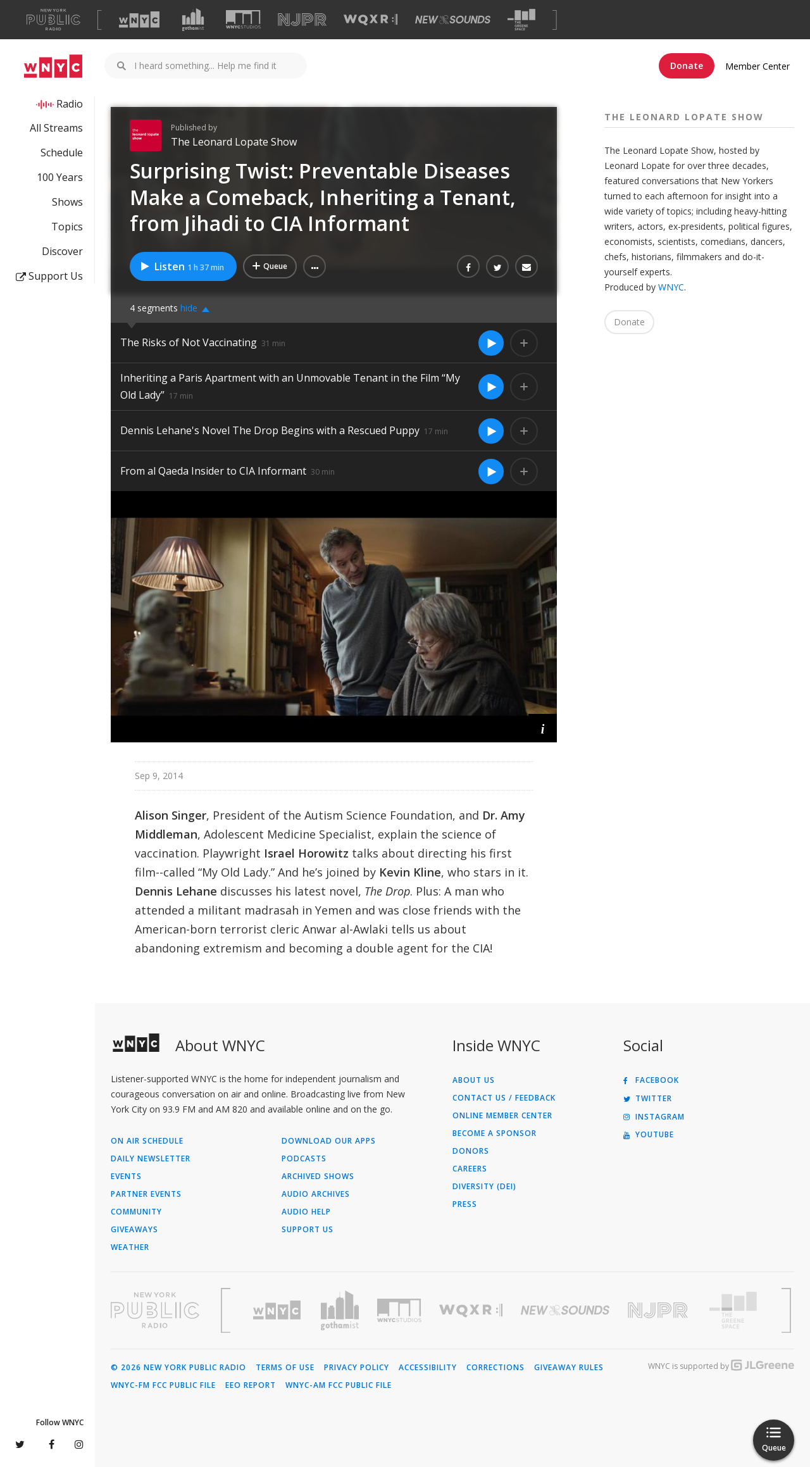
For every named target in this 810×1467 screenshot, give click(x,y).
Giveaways (134, 1229)
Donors (470, 1151)
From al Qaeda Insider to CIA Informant (213, 471)
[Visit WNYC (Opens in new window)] (139, 19)
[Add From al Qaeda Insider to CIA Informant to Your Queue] (524, 471)
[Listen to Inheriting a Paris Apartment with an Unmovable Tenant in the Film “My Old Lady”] (491, 386)
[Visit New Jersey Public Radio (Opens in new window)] (659, 1310)
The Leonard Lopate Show (234, 142)
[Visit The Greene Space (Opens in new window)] (521, 20)
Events (126, 1176)
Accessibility (428, 1367)
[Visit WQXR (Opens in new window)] (370, 20)
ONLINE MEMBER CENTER (502, 1116)
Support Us (49, 276)
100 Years (60, 177)
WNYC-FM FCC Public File (163, 1385)
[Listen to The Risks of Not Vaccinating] (491, 343)
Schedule (61, 152)
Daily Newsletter (150, 1159)
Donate (686, 65)
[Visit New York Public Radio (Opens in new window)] (155, 1310)
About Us (473, 1080)
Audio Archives (316, 1194)
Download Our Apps (329, 1141)
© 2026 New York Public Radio (178, 1367)
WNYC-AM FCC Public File (338, 1385)
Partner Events (146, 1194)
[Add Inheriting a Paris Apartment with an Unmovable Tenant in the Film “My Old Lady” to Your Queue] (524, 387)
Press (464, 1204)
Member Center (757, 66)
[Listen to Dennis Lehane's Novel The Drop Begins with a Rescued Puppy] (491, 431)
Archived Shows (318, 1176)
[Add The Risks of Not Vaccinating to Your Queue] (524, 343)
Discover (62, 251)
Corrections (495, 1367)
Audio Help (306, 1212)
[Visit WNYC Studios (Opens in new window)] (243, 19)
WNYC (671, 287)
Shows (67, 202)
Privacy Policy (356, 1367)
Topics (67, 227)
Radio (69, 104)
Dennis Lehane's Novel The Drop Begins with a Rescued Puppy (270, 430)
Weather (130, 1247)
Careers (469, 1169)
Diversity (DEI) (484, 1186)
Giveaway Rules (569, 1367)
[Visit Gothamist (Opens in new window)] (193, 19)
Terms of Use (285, 1367)
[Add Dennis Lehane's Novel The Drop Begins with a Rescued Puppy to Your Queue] (524, 431)
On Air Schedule (147, 1141)
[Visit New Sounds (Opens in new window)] (452, 19)
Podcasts (304, 1159)
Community (136, 1212)
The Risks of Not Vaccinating (188, 342)
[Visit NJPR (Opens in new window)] (302, 20)
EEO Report (250, 1385)
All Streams (56, 128)
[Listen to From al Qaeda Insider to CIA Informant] (491, 471)
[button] (314, 266)
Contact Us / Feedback (504, 1098)
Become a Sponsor (494, 1133)
